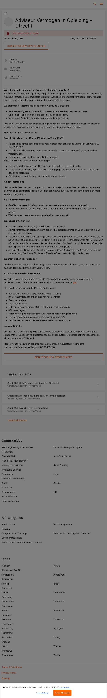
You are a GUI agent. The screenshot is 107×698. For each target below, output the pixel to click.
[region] (53, 690)
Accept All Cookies (62, 693)
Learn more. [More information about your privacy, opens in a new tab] (65, 687)
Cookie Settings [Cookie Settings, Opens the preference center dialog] (42, 693)
